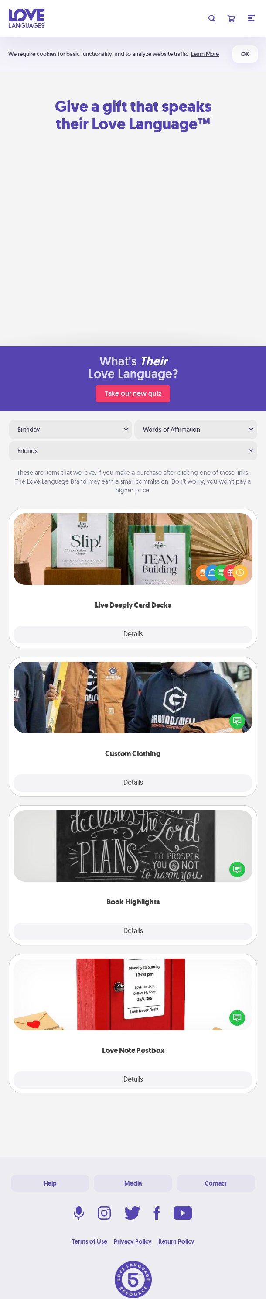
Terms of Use (89, 1241)
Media (133, 1183)
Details (133, 634)
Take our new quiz (133, 393)
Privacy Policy (133, 1241)
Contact (216, 1183)
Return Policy (176, 1241)
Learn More (205, 54)
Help (50, 1183)
